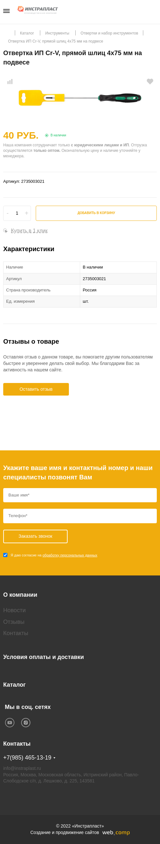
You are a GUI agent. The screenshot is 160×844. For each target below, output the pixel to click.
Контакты (15, 633)
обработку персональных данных (69, 555)
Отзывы (13, 622)
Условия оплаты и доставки (43, 657)
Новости (14, 610)
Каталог (14, 685)
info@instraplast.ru (22, 768)
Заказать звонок (155, 11)
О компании (20, 595)
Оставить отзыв (36, 389)
